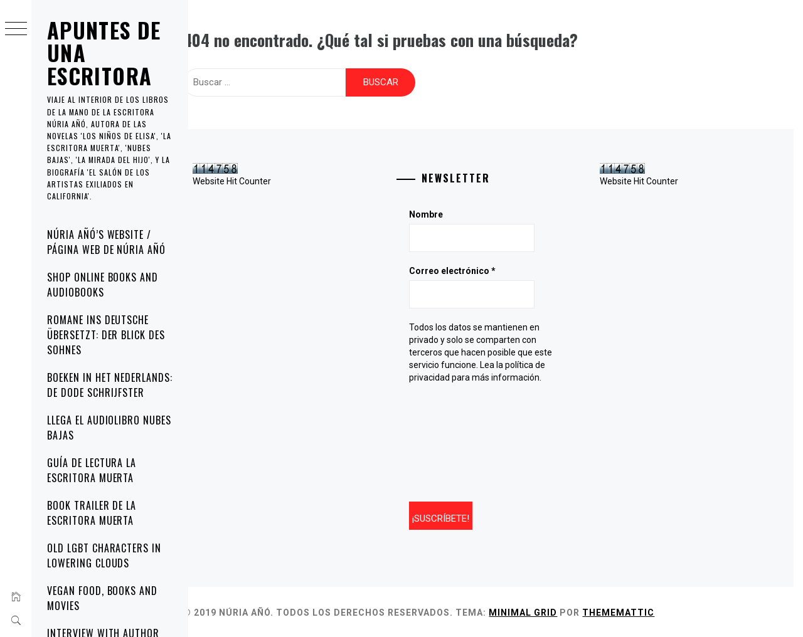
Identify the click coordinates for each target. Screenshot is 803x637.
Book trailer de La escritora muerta (91, 513)
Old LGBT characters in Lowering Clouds (104, 555)
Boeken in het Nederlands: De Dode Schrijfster (110, 385)
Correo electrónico (461, 270)
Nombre (435, 213)
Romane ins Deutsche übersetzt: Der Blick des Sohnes (106, 334)
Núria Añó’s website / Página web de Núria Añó (106, 242)
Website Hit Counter (246, 180)
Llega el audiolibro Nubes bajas (109, 428)
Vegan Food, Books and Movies (102, 598)
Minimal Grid (537, 611)
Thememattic (633, 611)
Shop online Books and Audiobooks (102, 285)
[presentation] (469, 440)
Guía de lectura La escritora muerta (91, 470)
